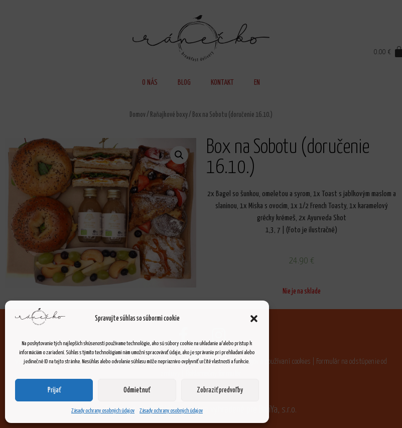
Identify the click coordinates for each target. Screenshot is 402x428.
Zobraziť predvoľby (220, 390)
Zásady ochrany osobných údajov (103, 410)
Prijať (54, 390)
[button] (254, 319)
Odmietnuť (136, 390)
